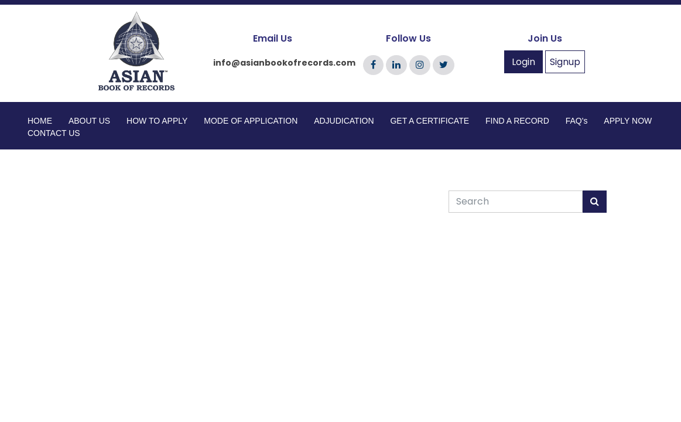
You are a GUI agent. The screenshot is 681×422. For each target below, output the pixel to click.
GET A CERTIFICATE (429, 120)
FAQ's (577, 120)
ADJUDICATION (344, 120)
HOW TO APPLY (156, 120)
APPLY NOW (628, 120)
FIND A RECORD (517, 120)
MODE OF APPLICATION (250, 120)
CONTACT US (54, 133)
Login (523, 62)
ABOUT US (89, 120)
